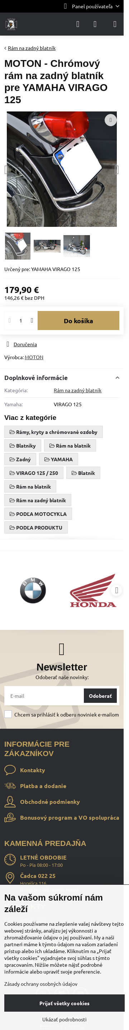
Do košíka (78, 320)
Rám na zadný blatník (77, 390)
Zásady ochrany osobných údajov (40, 983)
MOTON (34, 357)
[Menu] (115, 24)
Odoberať (100, 695)
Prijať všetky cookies (64, 1003)
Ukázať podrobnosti (64, 1019)
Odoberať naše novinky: (62, 677)
